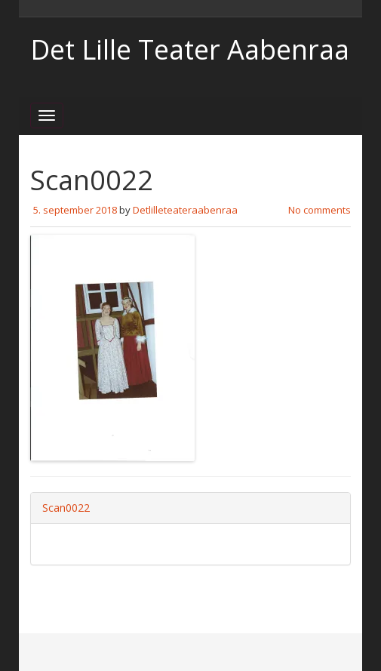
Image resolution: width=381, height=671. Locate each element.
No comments (319, 210)
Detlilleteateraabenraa (185, 210)
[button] (112, 348)
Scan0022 (66, 507)
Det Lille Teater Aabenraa (189, 49)
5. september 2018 (75, 210)
